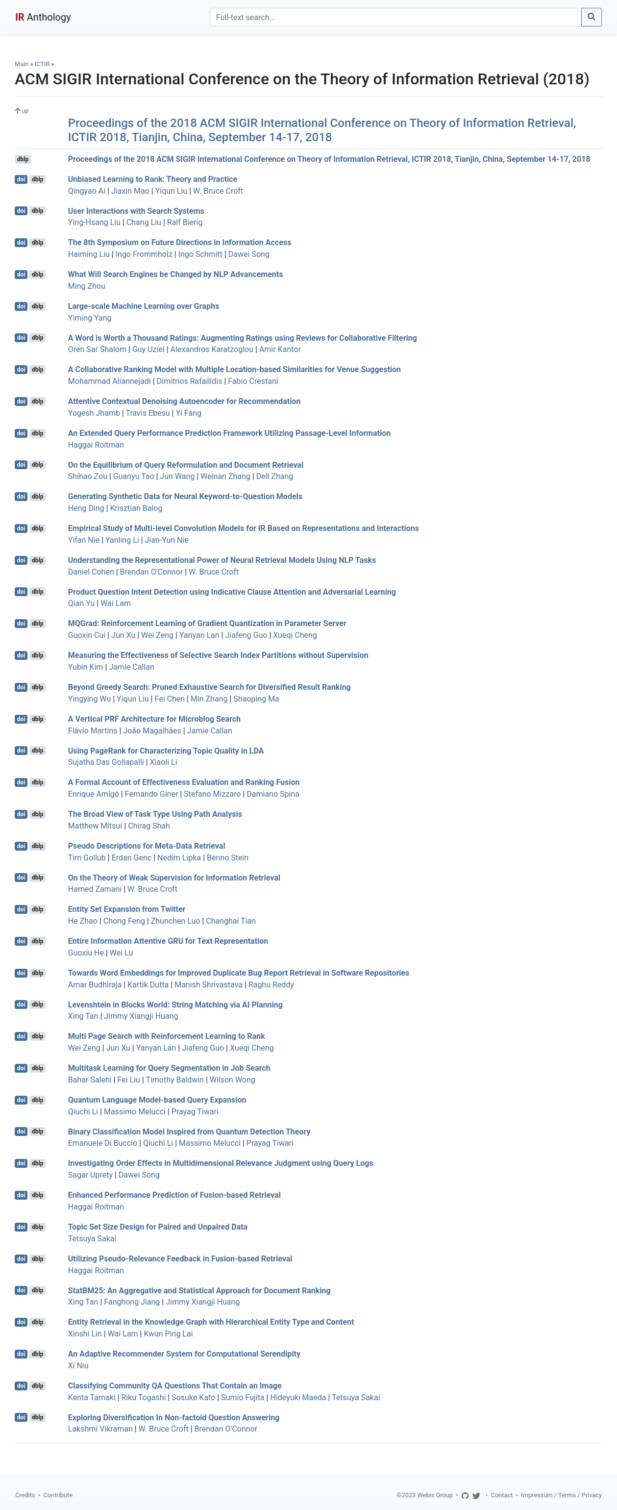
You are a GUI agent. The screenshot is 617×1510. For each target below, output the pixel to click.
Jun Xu (123, 635)
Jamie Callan (131, 667)
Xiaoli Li (163, 762)
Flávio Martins (93, 730)
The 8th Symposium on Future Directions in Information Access (179, 242)
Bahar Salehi (90, 1079)
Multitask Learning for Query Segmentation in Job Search (169, 1068)
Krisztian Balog (136, 508)
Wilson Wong (232, 1079)
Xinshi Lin (85, 1333)
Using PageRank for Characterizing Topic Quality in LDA (166, 750)
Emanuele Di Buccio (102, 1143)
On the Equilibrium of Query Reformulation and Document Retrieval (185, 464)
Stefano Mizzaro (212, 794)
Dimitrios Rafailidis (189, 381)
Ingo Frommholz (144, 254)
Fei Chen (169, 699)
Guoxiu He (86, 952)
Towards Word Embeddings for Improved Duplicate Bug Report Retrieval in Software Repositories (238, 973)
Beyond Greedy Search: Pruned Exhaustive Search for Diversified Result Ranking (209, 687)
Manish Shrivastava (208, 984)
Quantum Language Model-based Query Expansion (157, 1100)
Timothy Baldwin (175, 1079)
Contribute (58, 1495)
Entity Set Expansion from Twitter (127, 909)
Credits (25, 1495)
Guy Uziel (148, 349)
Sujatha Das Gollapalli (106, 762)
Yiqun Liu (171, 191)
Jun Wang (177, 476)
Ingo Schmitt (200, 254)
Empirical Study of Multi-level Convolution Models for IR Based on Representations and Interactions (243, 528)
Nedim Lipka (179, 857)
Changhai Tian (231, 921)
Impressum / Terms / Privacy (561, 1495)
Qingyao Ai (86, 191)
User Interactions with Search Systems (136, 210)
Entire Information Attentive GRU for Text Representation (168, 941)
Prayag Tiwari (195, 1111)
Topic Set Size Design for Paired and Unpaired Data (157, 1227)
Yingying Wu (89, 699)
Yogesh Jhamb (94, 413)
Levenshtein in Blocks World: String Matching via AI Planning (175, 1004)
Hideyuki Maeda (298, 1397)
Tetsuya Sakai (92, 1238)
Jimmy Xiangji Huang (141, 1016)
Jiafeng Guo (246, 635)
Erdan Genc (132, 857)
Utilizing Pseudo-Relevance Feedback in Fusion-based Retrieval (180, 1258)
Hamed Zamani (95, 889)
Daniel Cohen (91, 572)
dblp (22, 159)
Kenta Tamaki (92, 1397)
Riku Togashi (144, 1397)
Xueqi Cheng (295, 635)
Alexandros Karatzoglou (212, 349)
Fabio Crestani (253, 381)
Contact (502, 1495)
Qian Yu (81, 603)
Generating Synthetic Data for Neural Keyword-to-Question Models (185, 496)
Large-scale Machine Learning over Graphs (143, 306)
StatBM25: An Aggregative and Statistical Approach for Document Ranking (199, 1290)
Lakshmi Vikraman (100, 1429)
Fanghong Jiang (132, 1302)
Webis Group (435, 1495)
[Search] (396, 17)
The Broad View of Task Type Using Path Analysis (155, 814)
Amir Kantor (280, 349)
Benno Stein (227, 857)
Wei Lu (121, 952)
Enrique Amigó (93, 794)
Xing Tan (83, 1016)
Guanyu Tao (133, 476)
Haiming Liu (89, 254)
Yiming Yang (90, 318)
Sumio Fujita (242, 1397)
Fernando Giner (151, 794)
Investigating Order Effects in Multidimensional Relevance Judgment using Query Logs (220, 1163)
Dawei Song (249, 254)
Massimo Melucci (135, 1111)
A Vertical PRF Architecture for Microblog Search (154, 719)
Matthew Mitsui (95, 825)
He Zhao (83, 921)
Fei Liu (129, 1079)
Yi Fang (188, 413)
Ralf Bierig (185, 222)
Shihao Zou (87, 476)
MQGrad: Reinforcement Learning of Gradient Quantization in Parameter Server (207, 623)
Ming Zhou (86, 286)
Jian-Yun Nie (167, 540)
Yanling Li (122, 540)
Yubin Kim (85, 667)
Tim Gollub (87, 857)
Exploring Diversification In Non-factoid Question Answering (174, 1417)
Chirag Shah (149, 825)
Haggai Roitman (96, 445)
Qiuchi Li (83, 1111)
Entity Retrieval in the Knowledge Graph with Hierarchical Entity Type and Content (211, 1322)
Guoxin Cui (86, 635)
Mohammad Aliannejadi (109, 381)
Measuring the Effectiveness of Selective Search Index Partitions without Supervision (218, 655)
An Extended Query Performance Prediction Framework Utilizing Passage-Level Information (229, 433)
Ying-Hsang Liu (94, 222)
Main (21, 64)
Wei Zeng (157, 635)
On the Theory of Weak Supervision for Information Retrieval (174, 877)
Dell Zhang (275, 476)
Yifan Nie (83, 540)
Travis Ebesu (147, 413)
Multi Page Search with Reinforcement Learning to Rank (166, 1036)
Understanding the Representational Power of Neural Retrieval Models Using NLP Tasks (222, 560)
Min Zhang (209, 699)
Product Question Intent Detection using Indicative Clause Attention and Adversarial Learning (232, 591)
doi (21, 179)
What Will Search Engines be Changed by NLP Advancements (175, 274)
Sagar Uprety (90, 1175)
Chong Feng (124, 921)
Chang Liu (143, 222)
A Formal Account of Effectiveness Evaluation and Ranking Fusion (184, 782)
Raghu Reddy (271, 984)
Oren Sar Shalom (97, 349)
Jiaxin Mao (130, 191)
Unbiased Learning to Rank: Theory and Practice (152, 179)
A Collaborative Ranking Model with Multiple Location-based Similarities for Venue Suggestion (234, 369)
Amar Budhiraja (95, 984)
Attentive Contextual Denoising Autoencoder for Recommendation (184, 401)
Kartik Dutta (148, 984)
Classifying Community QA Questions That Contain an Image (175, 1385)
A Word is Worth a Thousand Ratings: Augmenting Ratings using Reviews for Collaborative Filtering (242, 337)
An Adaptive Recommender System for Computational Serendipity (184, 1354)
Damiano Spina (273, 794)
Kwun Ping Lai (168, 1333)
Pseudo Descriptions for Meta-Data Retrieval (146, 846)
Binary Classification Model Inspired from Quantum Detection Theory (189, 1131)
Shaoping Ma (256, 699)
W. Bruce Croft (218, 191)
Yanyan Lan (199, 635)
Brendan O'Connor (151, 572)
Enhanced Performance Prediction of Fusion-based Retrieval (174, 1195)
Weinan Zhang (225, 476)
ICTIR (42, 64)
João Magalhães (152, 730)
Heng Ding (86, 508)
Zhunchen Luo (175, 921)
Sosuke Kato (193, 1397)
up (21, 110)
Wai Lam (115, 603)
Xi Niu (78, 1365)
